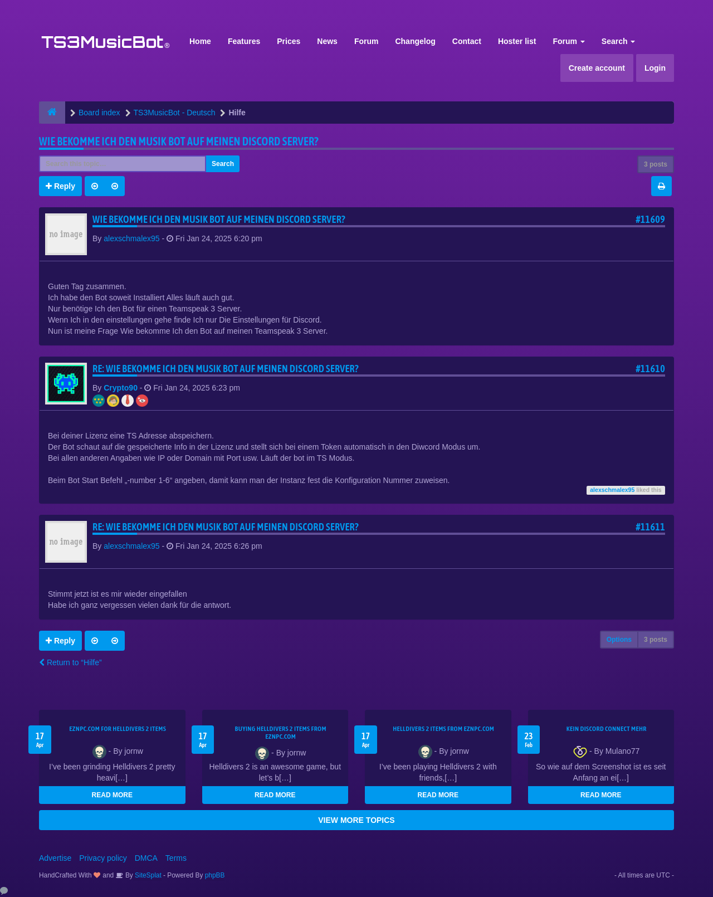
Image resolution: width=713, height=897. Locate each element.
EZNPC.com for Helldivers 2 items (117, 729)
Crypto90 (121, 387)
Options (619, 640)
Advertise (55, 858)
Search (619, 41)
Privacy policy (103, 858)
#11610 (650, 368)
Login (655, 68)
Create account (597, 68)
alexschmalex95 (131, 238)
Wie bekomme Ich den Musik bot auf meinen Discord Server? (179, 141)
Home (200, 41)
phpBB (215, 875)
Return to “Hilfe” (70, 662)
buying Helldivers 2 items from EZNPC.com (280, 732)
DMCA (146, 858)
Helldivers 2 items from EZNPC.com (443, 729)
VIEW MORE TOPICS (356, 820)
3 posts (655, 164)
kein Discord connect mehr (607, 729)
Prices (288, 41)
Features (244, 41)
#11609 (650, 219)
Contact (466, 41)
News (327, 41)
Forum (366, 41)
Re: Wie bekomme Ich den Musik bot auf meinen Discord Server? (225, 368)
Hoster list (517, 41)
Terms (176, 858)
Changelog (415, 41)
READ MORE (112, 795)
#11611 (650, 527)
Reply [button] (60, 186)
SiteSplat (147, 875)
